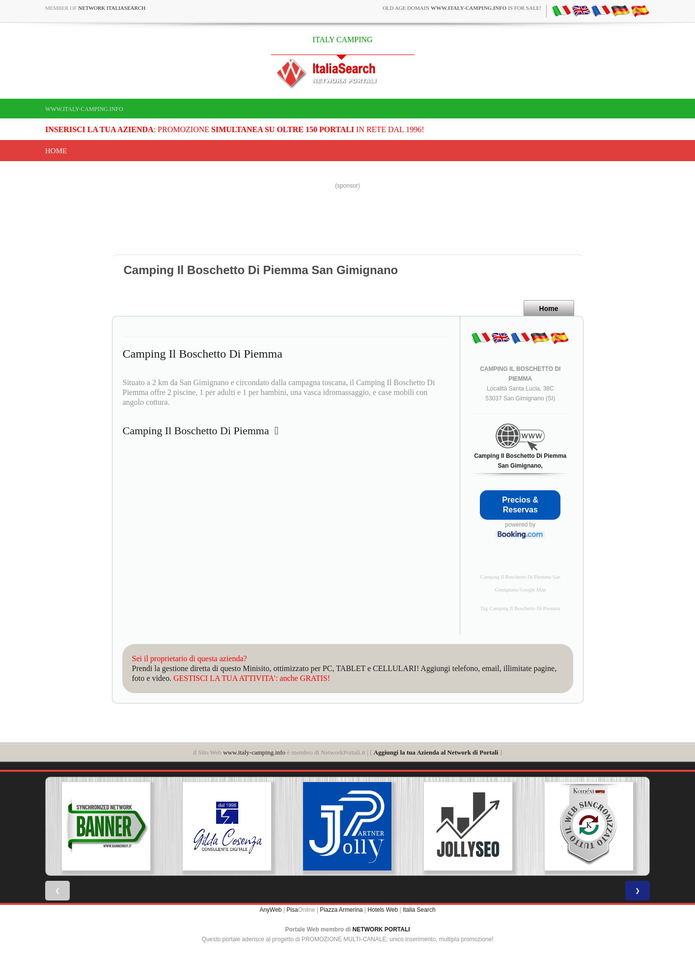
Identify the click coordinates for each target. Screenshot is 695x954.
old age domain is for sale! (462, 8)
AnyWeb (270, 909)
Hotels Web (382, 909)
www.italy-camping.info (84, 109)
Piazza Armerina (341, 909)
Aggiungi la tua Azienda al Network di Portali (436, 752)
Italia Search (419, 909)
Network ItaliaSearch (111, 8)
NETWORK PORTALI (381, 929)
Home (56, 151)
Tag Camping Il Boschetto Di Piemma (520, 608)
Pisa (292, 909)
